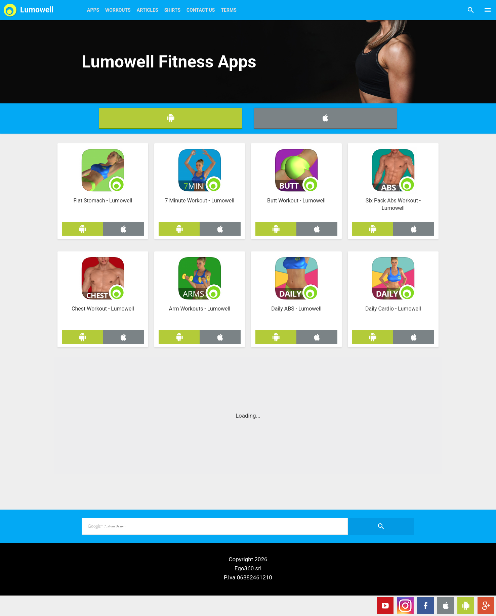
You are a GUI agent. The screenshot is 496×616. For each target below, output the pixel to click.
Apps (93, 10)
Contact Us (201, 10)
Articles (147, 10)
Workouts (118, 10)
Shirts (172, 10)
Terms (228, 10)
